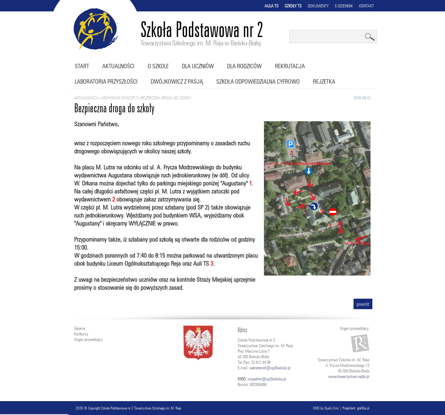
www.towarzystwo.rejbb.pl (348, 376)
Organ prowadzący (88, 339)
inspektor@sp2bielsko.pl (267, 379)
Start (82, 66)
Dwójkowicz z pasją (177, 81)
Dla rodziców (244, 66)
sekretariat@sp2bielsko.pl (269, 368)
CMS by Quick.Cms (326, 408)
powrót (363, 304)
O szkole (158, 66)
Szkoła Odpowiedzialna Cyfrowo (258, 81)
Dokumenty (318, 6)
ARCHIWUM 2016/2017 (119, 98)
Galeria (79, 328)
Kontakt (366, 6)
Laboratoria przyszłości (106, 81)
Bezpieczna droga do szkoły (166, 98)
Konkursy (81, 334)
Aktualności (118, 66)
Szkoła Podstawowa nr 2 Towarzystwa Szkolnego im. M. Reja (141, 408)
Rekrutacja (290, 66)
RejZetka (324, 81)
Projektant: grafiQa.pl (355, 408)
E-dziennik (344, 6)
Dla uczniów (198, 66)
